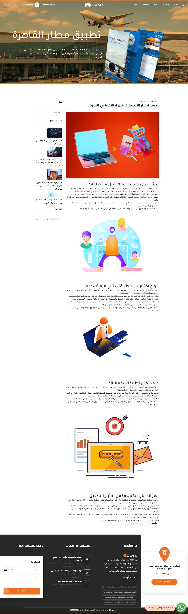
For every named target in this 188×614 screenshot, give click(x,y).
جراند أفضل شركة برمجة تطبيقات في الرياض (139, 515)
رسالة (35, 578)
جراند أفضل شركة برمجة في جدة (144, 308)
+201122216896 (27, 5)
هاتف (35, 570)
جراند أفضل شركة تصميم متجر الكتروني (141, 402)
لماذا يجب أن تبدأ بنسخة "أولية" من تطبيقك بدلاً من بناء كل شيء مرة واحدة (119, 588)
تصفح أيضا (130, 577)
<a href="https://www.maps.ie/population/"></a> (164, 571)
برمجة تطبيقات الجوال (29, 546)
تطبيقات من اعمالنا (78, 546)
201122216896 (160, 574)
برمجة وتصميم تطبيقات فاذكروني (66, 571)
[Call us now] (37, 4)
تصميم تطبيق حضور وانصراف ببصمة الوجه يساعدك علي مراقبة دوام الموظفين (119, 593)
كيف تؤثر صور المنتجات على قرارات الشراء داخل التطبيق (120, 602)
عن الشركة (130, 546)
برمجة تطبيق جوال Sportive (69, 582)
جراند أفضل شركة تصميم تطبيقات (143, 203)
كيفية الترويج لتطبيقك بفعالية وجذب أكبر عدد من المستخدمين (119, 598)
